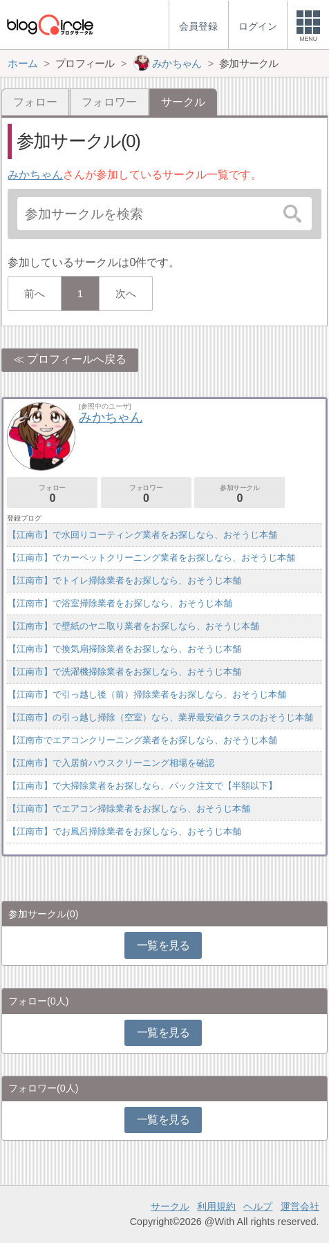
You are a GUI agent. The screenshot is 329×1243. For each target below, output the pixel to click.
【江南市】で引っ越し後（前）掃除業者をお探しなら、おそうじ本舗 (147, 694)
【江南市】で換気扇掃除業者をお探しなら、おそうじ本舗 (124, 649)
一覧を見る (163, 945)
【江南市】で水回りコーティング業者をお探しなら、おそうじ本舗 (142, 535)
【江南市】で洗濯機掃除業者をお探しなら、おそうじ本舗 (124, 671)
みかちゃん (35, 174)
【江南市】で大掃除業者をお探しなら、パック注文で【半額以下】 (142, 786)
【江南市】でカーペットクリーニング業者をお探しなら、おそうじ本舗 (151, 557)
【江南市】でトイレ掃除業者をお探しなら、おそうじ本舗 (124, 580)
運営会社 (300, 1206)
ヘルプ (257, 1206)
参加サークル (239, 494)
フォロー (35, 102)
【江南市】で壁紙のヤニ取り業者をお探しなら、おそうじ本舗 (133, 626)
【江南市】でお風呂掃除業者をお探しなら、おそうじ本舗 (124, 831)
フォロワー (109, 102)
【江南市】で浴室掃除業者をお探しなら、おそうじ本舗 (120, 603)
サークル (170, 1206)
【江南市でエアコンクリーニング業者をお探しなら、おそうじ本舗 (142, 740)
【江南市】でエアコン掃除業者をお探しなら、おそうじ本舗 (129, 808)
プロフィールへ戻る (76, 359)
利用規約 (216, 1206)
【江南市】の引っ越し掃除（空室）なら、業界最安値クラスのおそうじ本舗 (160, 717)
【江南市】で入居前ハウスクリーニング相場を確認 (111, 763)
